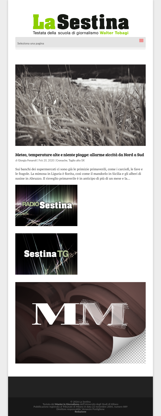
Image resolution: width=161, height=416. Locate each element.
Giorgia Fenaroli (27, 160)
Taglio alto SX (77, 160)
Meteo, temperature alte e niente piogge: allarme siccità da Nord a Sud (79, 154)
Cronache (61, 160)
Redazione (80, 411)
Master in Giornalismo (67, 404)
